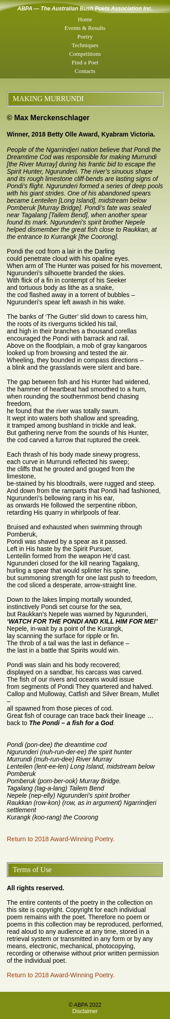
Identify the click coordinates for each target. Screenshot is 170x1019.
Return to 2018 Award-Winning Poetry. (61, 839)
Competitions (85, 53)
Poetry (85, 36)
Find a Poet (85, 62)
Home (85, 19)
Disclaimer (84, 1011)
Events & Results (84, 27)
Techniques (85, 45)
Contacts (85, 71)
